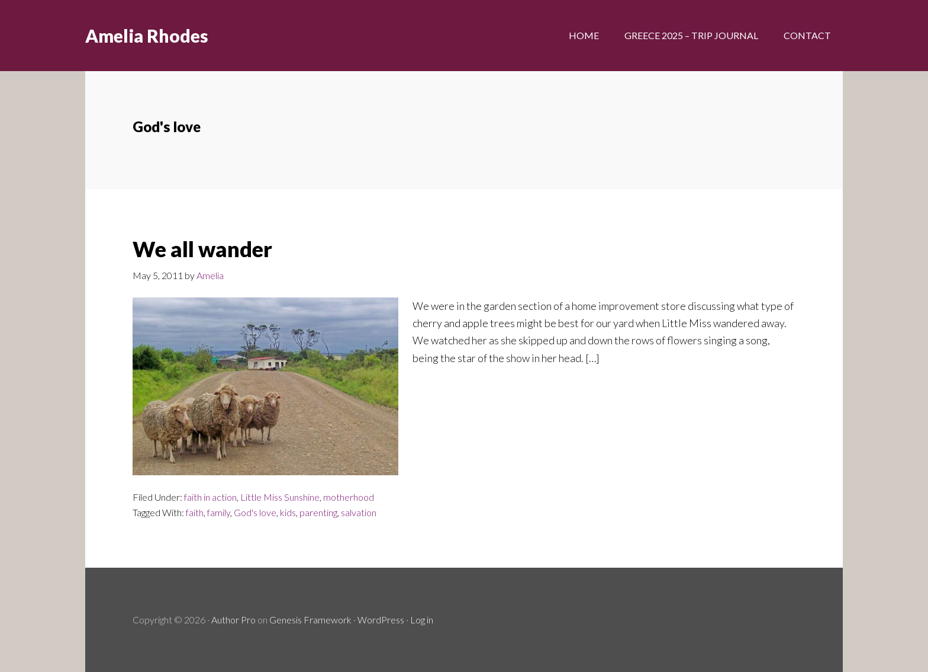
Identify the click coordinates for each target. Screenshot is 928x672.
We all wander (202, 249)
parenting (318, 512)
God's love (255, 512)
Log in (421, 619)
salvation (358, 512)
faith (195, 512)
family (218, 512)
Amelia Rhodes (146, 35)
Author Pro (233, 619)
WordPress (380, 619)
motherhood (348, 497)
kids (288, 512)
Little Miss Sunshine (280, 497)
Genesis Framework (310, 619)
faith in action (210, 497)
